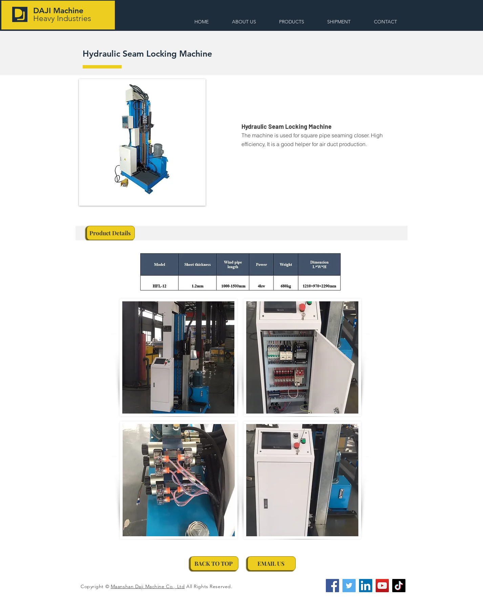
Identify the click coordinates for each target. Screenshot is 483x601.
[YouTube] (382, 585)
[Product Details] (111, 233)
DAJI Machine (58, 10)
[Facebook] (332, 585)
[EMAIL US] (272, 563)
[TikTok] (398, 585)
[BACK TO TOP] (214, 563)
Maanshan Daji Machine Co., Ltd (148, 586)
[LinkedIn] (365, 585)
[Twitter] (349, 585)
